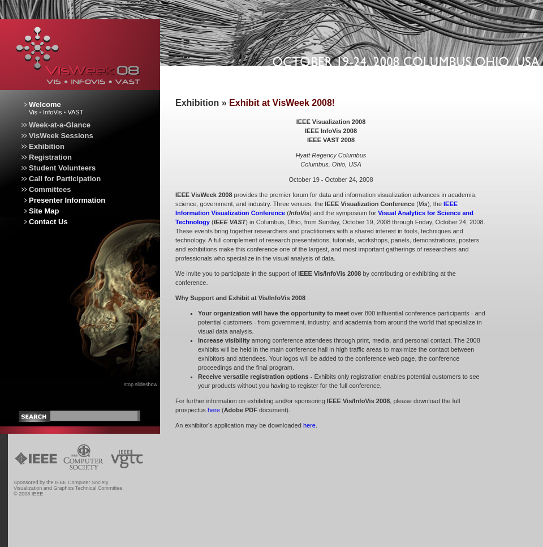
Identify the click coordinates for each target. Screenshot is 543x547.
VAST (75, 112)
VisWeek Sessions (56, 135)
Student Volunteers (57, 168)
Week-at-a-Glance (54, 125)
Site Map (44, 211)
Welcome (45, 104)
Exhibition (41, 146)
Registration (45, 157)
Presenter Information (67, 200)
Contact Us (48, 221)
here (214, 410)
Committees (45, 189)
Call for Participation (60, 178)
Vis (33, 112)
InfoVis (52, 112)
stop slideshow (140, 384)
